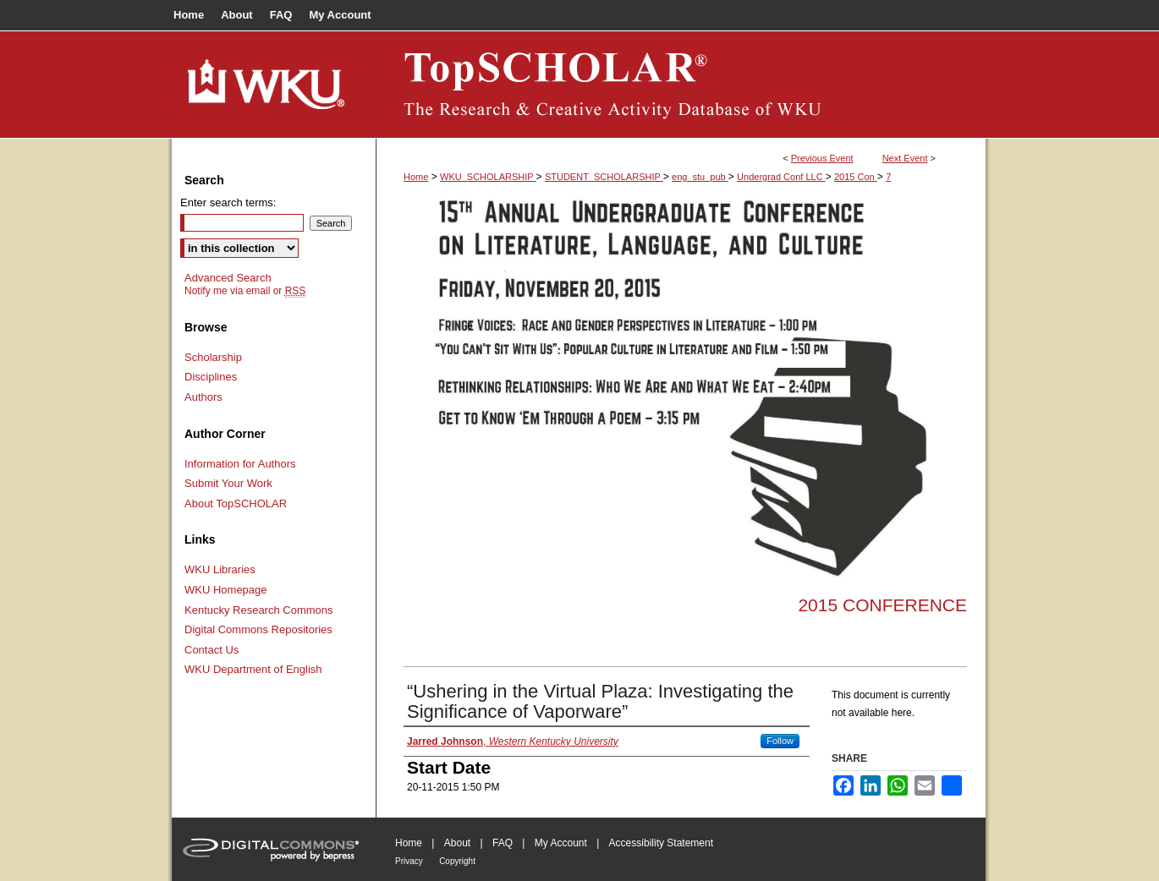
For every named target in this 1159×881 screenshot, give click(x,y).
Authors (203, 397)
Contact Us (211, 649)
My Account (561, 843)
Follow (780, 741)
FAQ (502, 843)
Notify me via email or (244, 291)
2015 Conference (882, 605)
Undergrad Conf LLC (781, 177)
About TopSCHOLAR (235, 503)
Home (416, 177)
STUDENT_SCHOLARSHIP (604, 177)
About (457, 843)
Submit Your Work (228, 483)
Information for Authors (240, 463)
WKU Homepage (225, 589)
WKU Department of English (253, 669)
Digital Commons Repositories (258, 629)
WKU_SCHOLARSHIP (488, 177)
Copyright (457, 861)
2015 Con (855, 177)
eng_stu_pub (700, 177)
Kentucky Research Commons (258, 610)
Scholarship (213, 357)
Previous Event (822, 158)
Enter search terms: (228, 202)
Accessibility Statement (661, 843)
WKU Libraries (219, 569)
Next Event (905, 158)
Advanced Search (228, 277)
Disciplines (210, 376)
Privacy (409, 861)
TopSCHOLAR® (681, 84)
